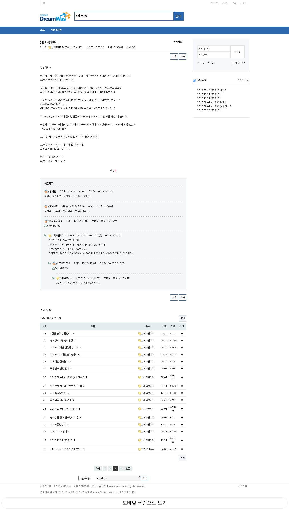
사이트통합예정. (59, 393)
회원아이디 (203, 49)
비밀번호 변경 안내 (61, 368)
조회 (173, 326)
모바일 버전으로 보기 (144, 503)
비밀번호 (202, 55)
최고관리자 (56, 47)
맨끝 (128, 468)
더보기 (241, 80)
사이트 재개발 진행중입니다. (65, 347)
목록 (182, 56)
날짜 (164, 326)
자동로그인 (240, 63)
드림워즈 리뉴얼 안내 (62, 400)
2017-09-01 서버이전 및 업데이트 (68, 377)
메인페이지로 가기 (44, 3)
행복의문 (51, 206)
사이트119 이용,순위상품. (65, 354)
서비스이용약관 (81, 486)
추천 (182, 326)
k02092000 (53, 221)
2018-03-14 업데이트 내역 (211, 90)
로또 (42, 30)
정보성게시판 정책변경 (62, 340)
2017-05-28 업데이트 (209, 110)
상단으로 (242, 486)
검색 (174, 56)
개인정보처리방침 (62, 486)
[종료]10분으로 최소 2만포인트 (67, 449)
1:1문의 (243, 3)
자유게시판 (56, 30)
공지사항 (202, 80)
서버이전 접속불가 (60, 361)
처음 (98, 468)
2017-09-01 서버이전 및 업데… (214, 106)
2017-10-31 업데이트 (209, 98)
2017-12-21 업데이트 (209, 94)
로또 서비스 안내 (59, 431)
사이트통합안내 (59, 424)
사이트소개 (45, 486)
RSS (183, 318)
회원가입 (214, 3)
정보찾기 (211, 63)
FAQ (234, 3)
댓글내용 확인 (54, 226)
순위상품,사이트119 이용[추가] (67, 386)
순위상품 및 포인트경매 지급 (65, 417)
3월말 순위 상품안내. (62, 333)
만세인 (50, 191)
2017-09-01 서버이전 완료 (211, 102)
